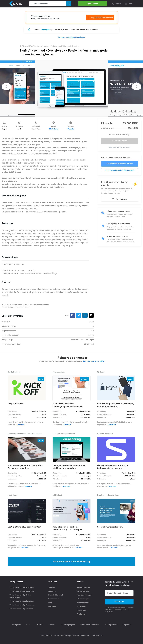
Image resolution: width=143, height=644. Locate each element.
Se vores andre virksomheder (71, 37)
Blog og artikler (111, 625)
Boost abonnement (83, 587)
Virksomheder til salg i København (21, 605)
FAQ (28, 625)
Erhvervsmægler (82, 599)
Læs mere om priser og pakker (93, 361)
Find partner (81, 606)
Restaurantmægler (83, 602)
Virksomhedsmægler (84, 595)
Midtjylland (53, 129)
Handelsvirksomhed (55, 595)
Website (54, 46)
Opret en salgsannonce (89, 625)
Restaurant (52, 606)
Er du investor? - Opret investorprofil (119, 170)
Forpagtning (81, 610)
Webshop (51, 587)
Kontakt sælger (119, 140)
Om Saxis (39, 625)
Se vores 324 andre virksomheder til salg (71, 561)
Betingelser (16, 625)
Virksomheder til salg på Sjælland (21, 601)
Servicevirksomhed (55, 599)
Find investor (81, 614)
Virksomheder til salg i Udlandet (21, 609)
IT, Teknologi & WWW (27, 46)
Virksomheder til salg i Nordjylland (22, 587)
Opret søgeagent (68, 625)
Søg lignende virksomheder (100, 17)
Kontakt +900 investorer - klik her (120, 163)
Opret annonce (92, 3)
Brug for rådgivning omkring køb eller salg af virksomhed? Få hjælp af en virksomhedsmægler (25, 305)
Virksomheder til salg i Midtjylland (21, 591)
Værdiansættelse (83, 591)
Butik (50, 602)
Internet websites (43, 46)
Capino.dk (127, 625)
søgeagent (45, 29)
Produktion (52, 591)
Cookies (52, 625)
